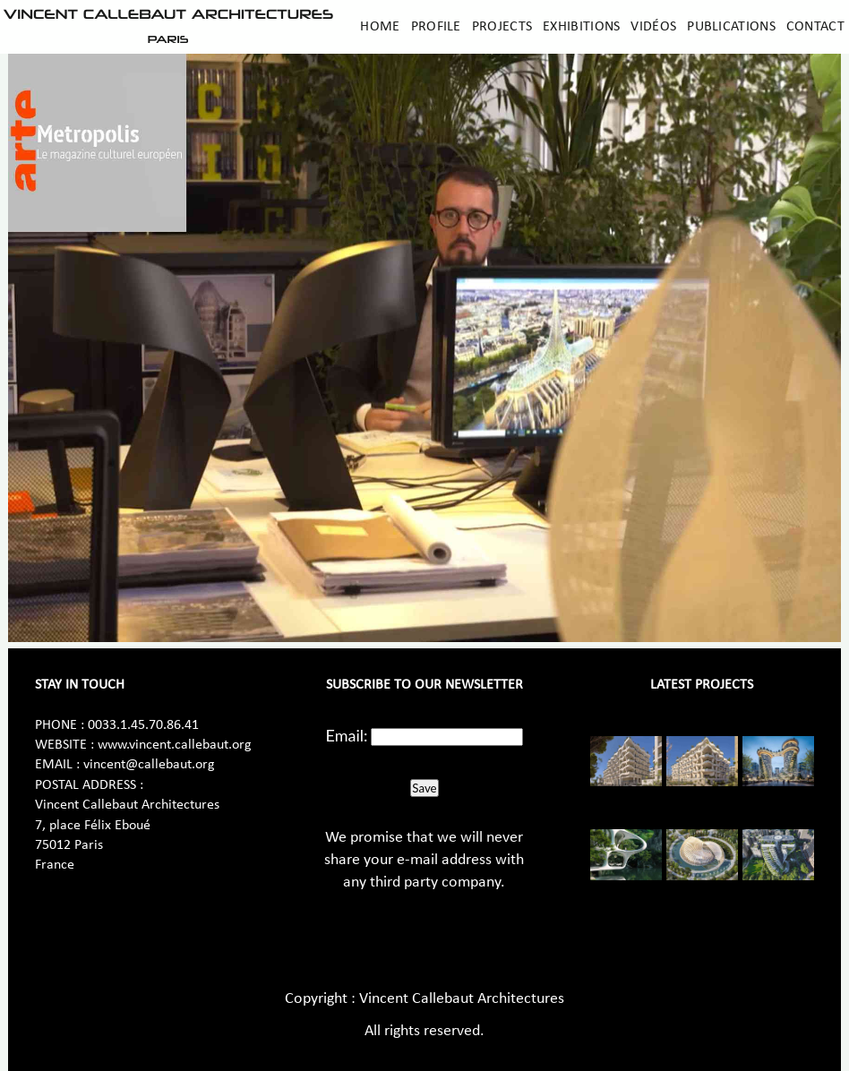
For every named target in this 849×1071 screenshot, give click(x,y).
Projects (502, 27)
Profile (436, 27)
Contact (815, 27)
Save (424, 788)
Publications (731, 27)
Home (379, 27)
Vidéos (653, 27)
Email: (347, 735)
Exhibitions (581, 27)
